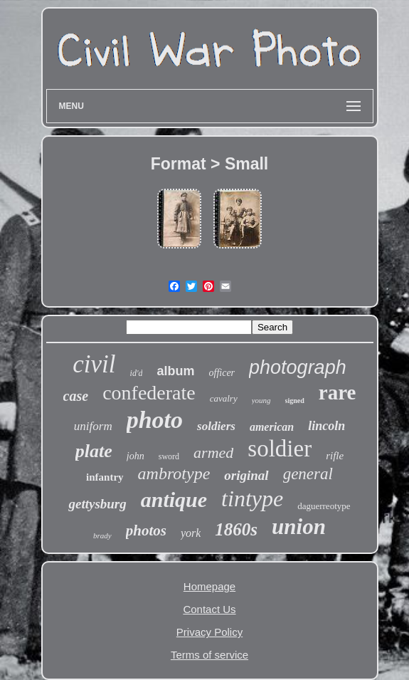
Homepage (209, 586)
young (261, 400)
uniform (93, 426)
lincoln (326, 426)
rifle (335, 455)
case (76, 396)
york (191, 533)
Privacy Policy (209, 632)
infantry (105, 477)
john (135, 456)
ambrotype (174, 473)
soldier (280, 448)
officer (222, 372)
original (246, 475)
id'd (136, 373)
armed (213, 452)
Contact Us (209, 609)
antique (174, 499)
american (272, 427)
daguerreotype (323, 506)
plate (93, 451)
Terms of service (209, 655)
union (299, 526)
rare (337, 392)
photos (146, 530)
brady (102, 535)
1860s (236, 529)
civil (94, 364)
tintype (252, 498)
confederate (149, 393)
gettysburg (97, 503)
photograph (297, 367)
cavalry (224, 398)
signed (294, 400)
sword (169, 456)
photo (155, 420)
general (308, 474)
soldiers (216, 426)
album (175, 371)
